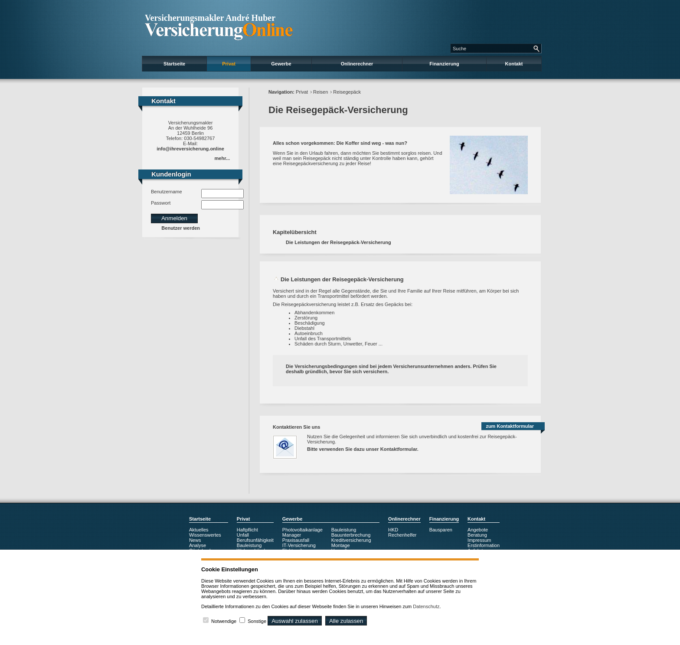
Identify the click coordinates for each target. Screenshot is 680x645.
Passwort (160, 202)
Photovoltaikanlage (302, 529)
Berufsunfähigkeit (255, 540)
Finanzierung (444, 63)
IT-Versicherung (299, 545)
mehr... (222, 158)
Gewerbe (281, 63)
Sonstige (257, 621)
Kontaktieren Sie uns (296, 427)
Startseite (174, 63)
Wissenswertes (205, 535)
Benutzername (166, 191)
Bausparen (440, 529)
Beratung (477, 535)
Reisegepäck (347, 91)
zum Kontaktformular (510, 426)
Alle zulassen (346, 621)
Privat (228, 63)
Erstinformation (484, 545)
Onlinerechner (357, 63)
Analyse (197, 545)
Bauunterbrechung (351, 535)
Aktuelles (199, 529)
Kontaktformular (398, 449)
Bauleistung (249, 545)
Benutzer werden (180, 228)
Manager (291, 535)
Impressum (479, 540)
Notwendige (223, 621)
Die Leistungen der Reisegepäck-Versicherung (338, 242)
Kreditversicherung (351, 540)
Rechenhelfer (402, 535)
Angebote (478, 529)
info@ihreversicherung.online (190, 148)
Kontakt (514, 63)
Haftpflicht (247, 529)
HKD (393, 529)
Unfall (243, 535)
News (195, 540)
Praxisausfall (295, 540)
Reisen (320, 91)
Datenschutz (426, 606)
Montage (340, 545)
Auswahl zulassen (294, 621)
